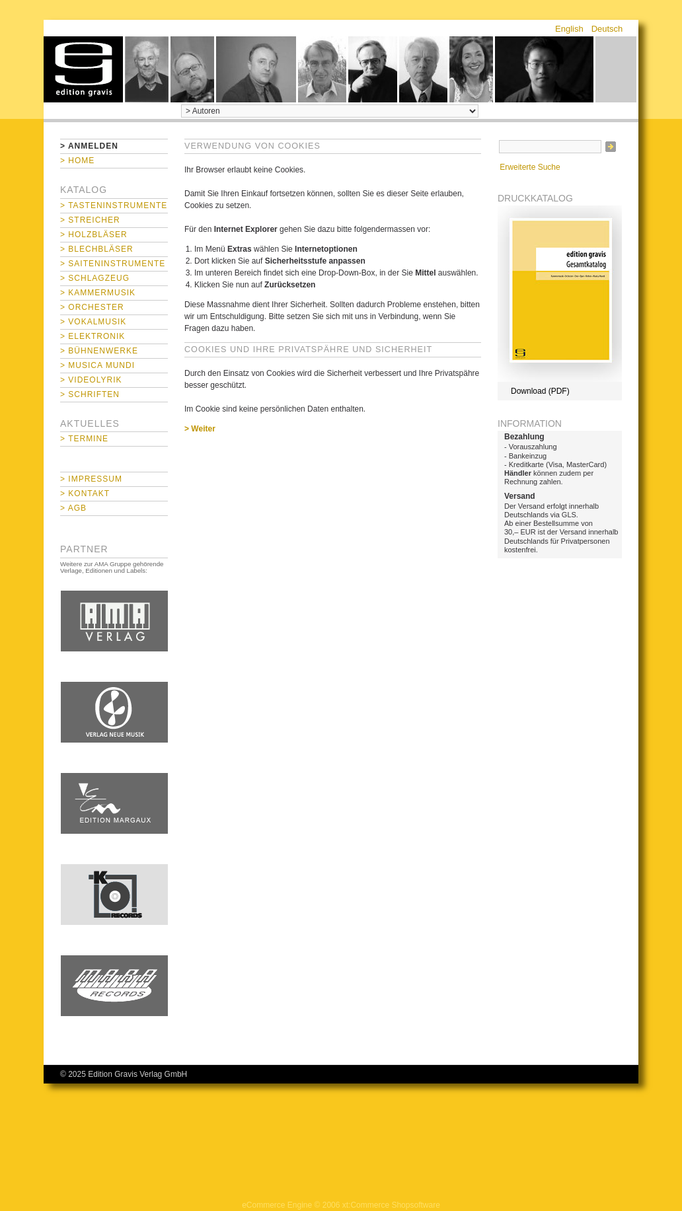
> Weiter (199, 428)
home (83, 69)
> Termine (84, 438)
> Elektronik (92, 336)
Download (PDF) (540, 391)
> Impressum (91, 479)
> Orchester (92, 307)
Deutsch (607, 29)
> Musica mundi (97, 365)
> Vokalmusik (93, 321)
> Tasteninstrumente (113, 205)
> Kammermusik (97, 292)
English (569, 29)
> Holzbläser (94, 234)
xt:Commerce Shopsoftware (391, 1205)
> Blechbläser (96, 249)
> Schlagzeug (95, 278)
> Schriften (90, 394)
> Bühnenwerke (99, 350)
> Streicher (90, 220)
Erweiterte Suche (530, 167)
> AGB (73, 508)
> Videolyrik (91, 380)
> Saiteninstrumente (112, 263)
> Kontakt (85, 493)
